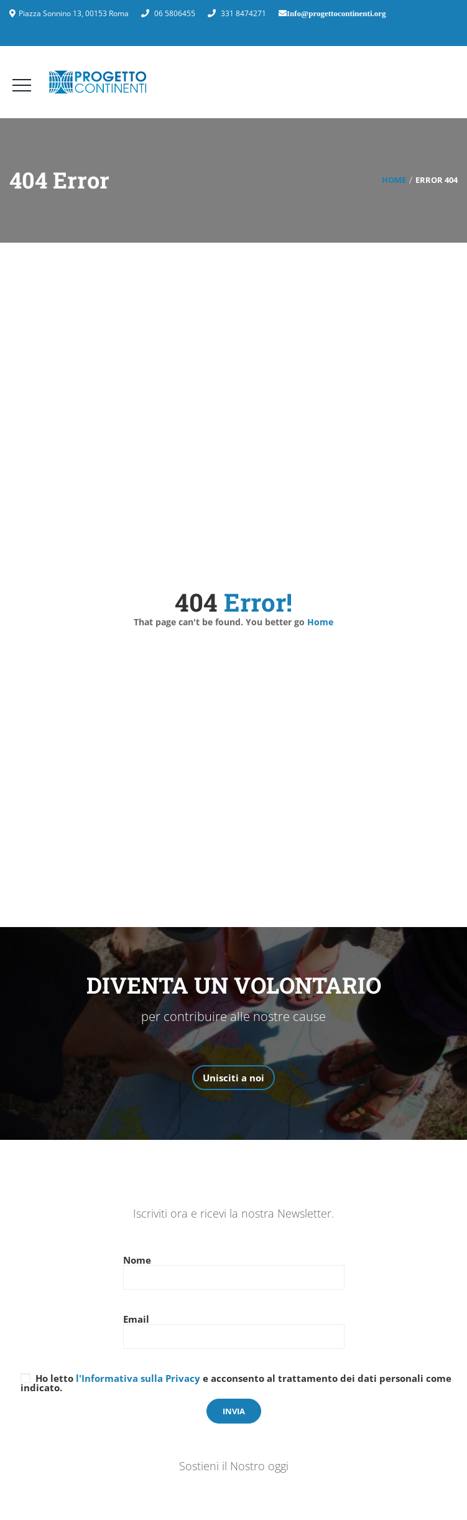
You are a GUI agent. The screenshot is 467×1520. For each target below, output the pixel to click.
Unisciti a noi (233, 1077)
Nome (233, 1270)
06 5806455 (174, 13)
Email (233, 1329)
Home (394, 179)
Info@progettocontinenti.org (336, 13)
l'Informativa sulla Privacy (138, 1378)
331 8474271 (243, 13)
